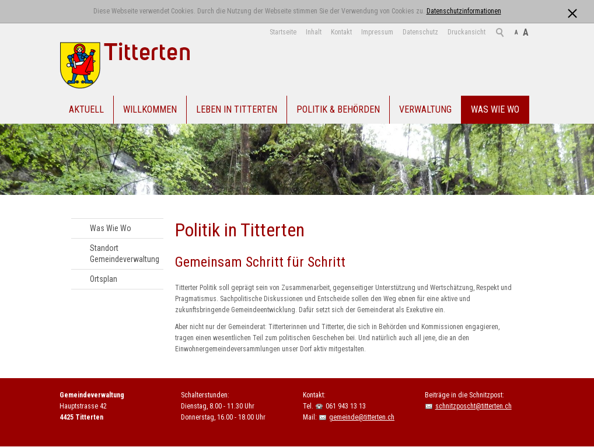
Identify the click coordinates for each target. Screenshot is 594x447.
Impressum (377, 32)
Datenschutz (420, 32)
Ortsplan (103, 279)
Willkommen (150, 109)
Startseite (283, 32)
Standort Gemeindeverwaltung (124, 253)
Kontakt (341, 32)
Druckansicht (466, 32)
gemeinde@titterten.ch (361, 417)
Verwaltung (425, 109)
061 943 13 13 (346, 406)
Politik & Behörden (338, 109)
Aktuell (86, 109)
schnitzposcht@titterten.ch (473, 406)
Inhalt (314, 32)
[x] (572, 11)
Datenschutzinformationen (464, 11)
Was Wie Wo (495, 109)
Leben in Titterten (236, 109)
